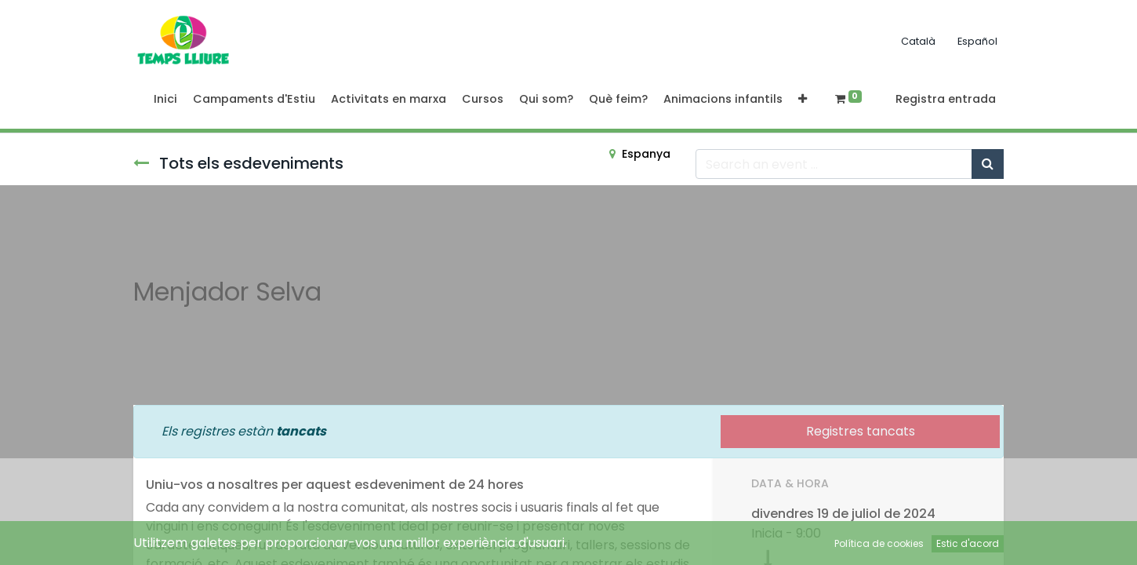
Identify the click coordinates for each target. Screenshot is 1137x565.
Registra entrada (945, 99)
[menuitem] (165, 99)
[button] (802, 99)
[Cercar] (988, 164)
